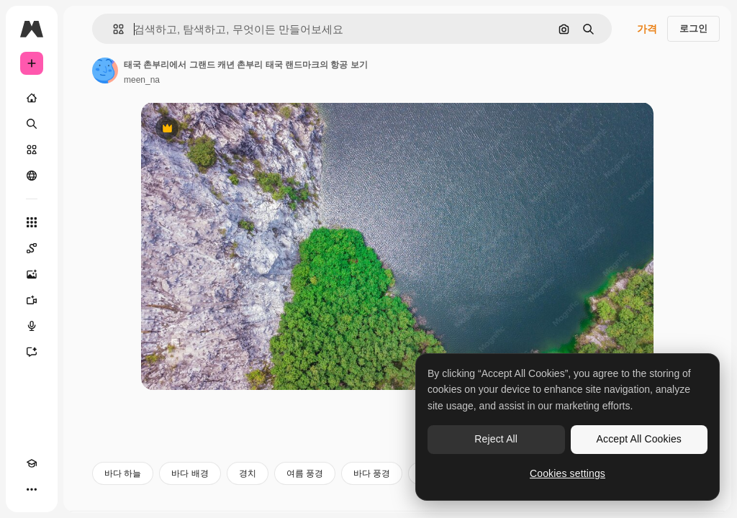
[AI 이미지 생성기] (31, 274)
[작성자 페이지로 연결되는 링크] (105, 70)
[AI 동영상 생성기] (31, 300)
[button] (112, 29)
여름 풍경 (304, 473)
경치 (247, 473)
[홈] (31, 97)
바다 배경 (189, 473)
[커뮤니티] (31, 175)
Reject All (495, 439)
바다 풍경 (371, 473)
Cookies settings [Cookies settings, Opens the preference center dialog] (567, 473)
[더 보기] (31, 489)
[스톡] (31, 149)
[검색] (31, 123)
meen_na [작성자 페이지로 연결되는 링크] (142, 80)
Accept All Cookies (639, 439)
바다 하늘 (122, 473)
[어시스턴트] (31, 351)
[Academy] (31, 463)
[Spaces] (31, 248)
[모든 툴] (31, 222)
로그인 (693, 28)
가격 (647, 29)
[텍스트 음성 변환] (31, 325)
